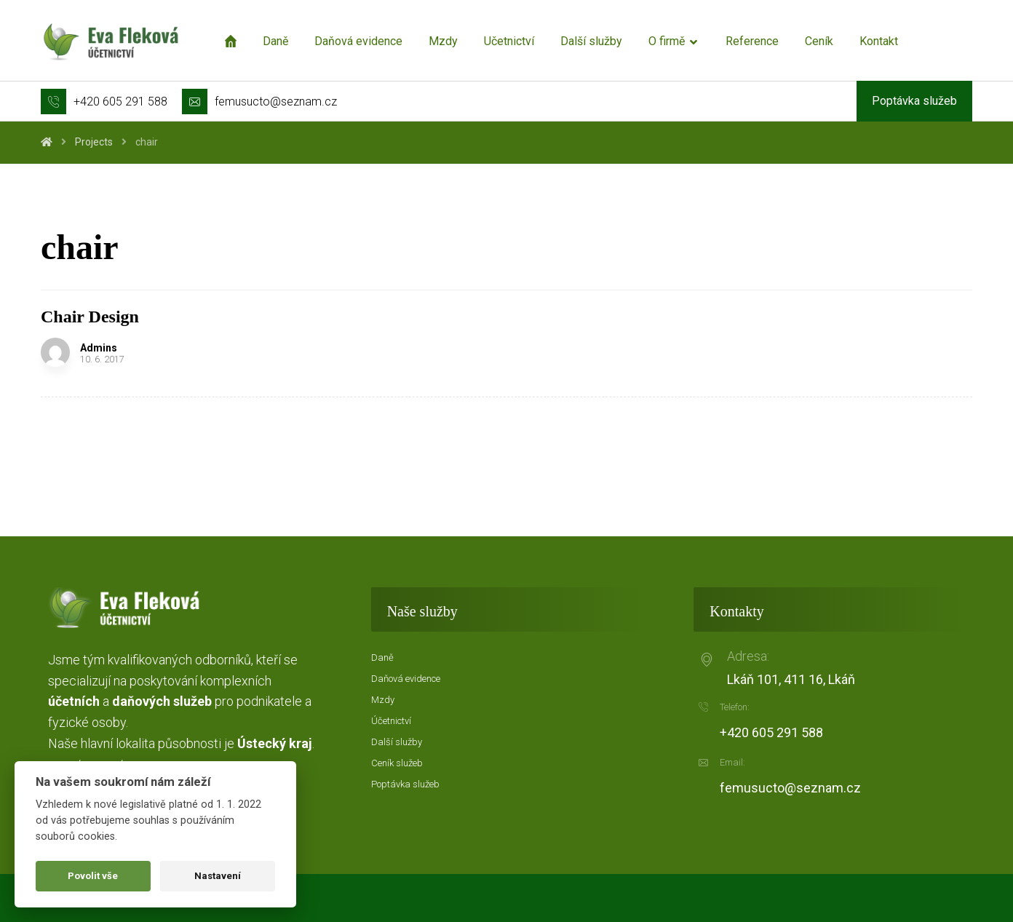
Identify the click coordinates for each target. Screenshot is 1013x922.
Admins (98, 347)
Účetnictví (391, 720)
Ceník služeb (397, 763)
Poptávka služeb (405, 784)
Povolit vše (93, 875)
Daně (382, 657)
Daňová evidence (405, 678)
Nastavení (217, 875)
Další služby (396, 741)
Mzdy (382, 699)
